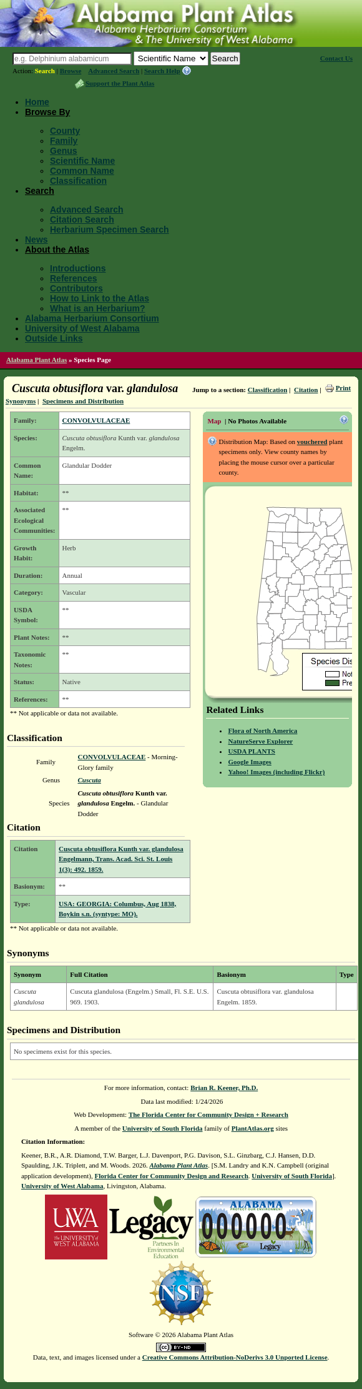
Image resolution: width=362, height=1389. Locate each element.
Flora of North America (262, 730)
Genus (63, 151)
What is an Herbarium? (97, 308)
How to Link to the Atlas (99, 298)
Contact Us (336, 58)
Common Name (82, 171)
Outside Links (54, 338)
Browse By (47, 112)
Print (343, 387)
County (65, 131)
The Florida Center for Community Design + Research (208, 1114)
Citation (306, 389)
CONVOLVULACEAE (96, 420)
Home (37, 102)
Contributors (76, 288)
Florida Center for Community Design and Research (171, 1175)
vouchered (312, 441)
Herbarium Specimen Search (109, 230)
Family (63, 141)
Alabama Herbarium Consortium (92, 318)
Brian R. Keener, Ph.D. (224, 1087)
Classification (78, 181)
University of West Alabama (82, 328)
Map (214, 421)
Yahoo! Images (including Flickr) (276, 771)
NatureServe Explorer (260, 741)
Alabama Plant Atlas (36, 359)
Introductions (77, 268)
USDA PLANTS (251, 751)
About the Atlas (57, 250)
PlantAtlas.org (253, 1128)
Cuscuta (89, 780)
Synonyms (21, 401)
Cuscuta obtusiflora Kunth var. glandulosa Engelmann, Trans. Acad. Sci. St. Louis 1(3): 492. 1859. (121, 859)
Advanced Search (113, 70)
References (73, 278)
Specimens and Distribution (83, 401)
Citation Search (82, 220)
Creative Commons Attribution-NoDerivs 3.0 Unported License (235, 1357)
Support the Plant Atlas (120, 83)
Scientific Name (82, 161)
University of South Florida (162, 1128)
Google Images (249, 761)
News (36, 240)
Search (45, 70)
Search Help (162, 70)
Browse (71, 70)
